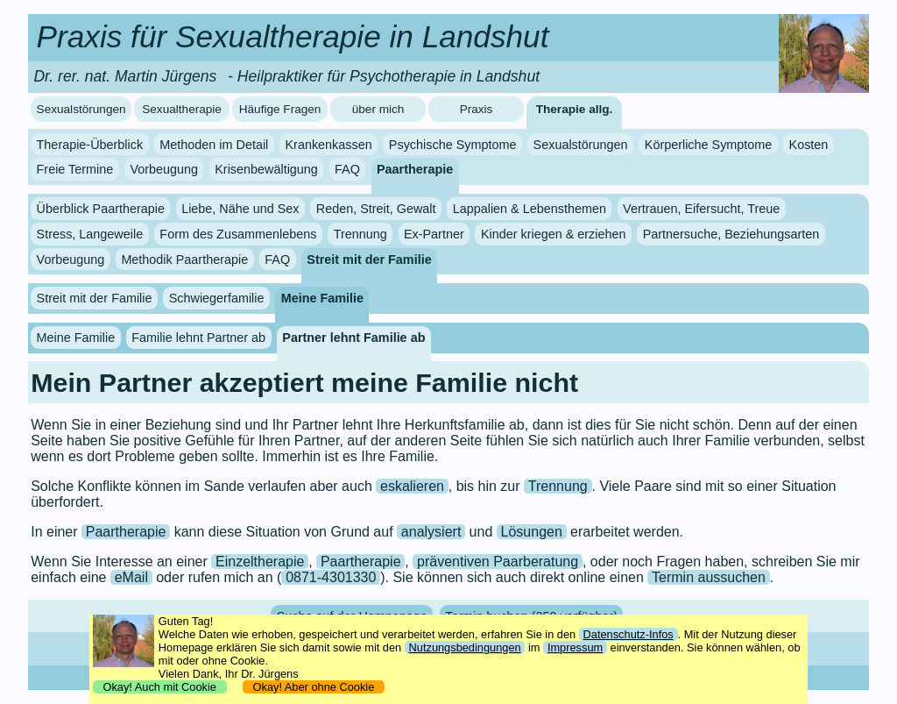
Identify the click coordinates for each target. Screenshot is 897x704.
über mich (378, 109)
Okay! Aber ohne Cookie (313, 686)
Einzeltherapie (259, 561)
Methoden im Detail (213, 145)
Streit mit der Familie (369, 259)
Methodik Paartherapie (184, 259)
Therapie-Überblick (90, 145)
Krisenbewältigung (266, 169)
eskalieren (412, 486)
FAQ (347, 169)
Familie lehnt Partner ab (198, 338)
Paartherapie (415, 169)
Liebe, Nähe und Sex (240, 209)
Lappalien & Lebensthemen (529, 209)
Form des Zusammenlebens (237, 234)
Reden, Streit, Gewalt (376, 209)
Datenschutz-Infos (628, 634)
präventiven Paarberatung (497, 561)
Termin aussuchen (709, 577)
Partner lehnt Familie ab (353, 338)
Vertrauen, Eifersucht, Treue (701, 209)
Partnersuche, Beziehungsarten (731, 234)
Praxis (476, 109)
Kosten (809, 145)
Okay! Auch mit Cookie (159, 686)
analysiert (431, 531)
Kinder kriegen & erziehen (553, 234)
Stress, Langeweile (90, 234)
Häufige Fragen (280, 109)
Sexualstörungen (81, 109)
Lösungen (531, 531)
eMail (131, 577)
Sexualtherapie (182, 109)
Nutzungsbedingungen (465, 647)
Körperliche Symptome (709, 145)
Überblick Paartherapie (101, 209)
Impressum (575, 647)
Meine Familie (322, 298)
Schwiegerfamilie (217, 298)
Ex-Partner (434, 234)
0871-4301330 (331, 577)
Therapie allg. (574, 109)
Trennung (360, 234)
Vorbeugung (164, 169)
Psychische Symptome (453, 145)
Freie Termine (75, 169)
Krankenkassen (328, 145)
